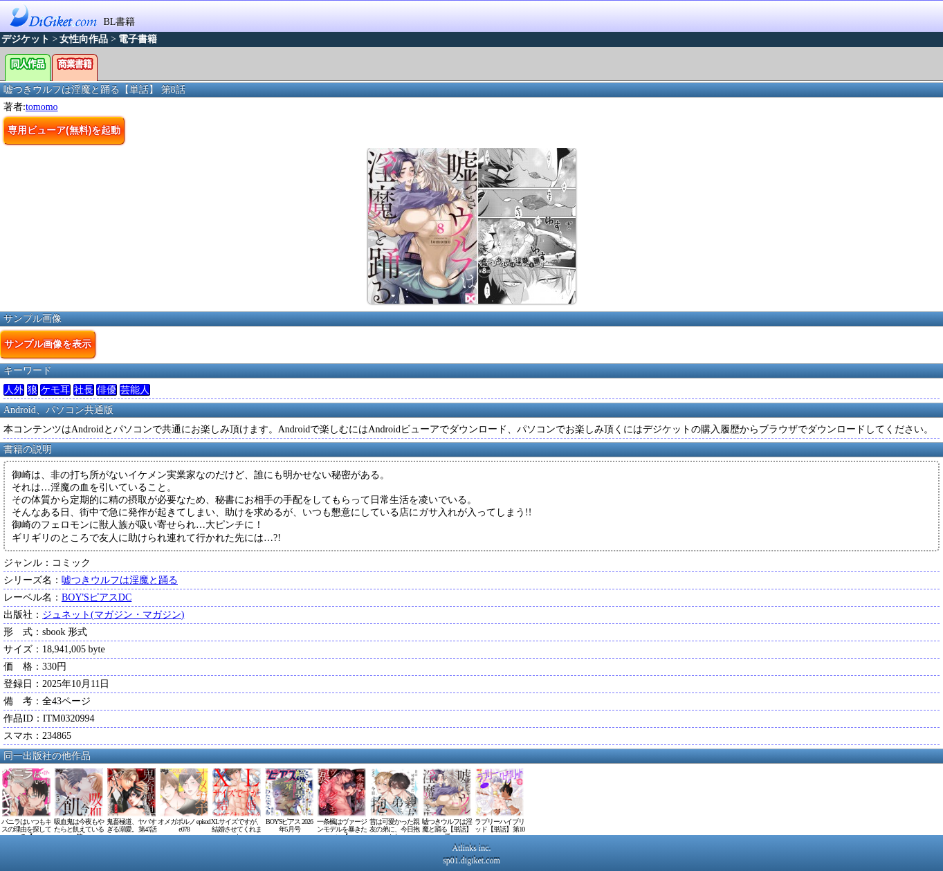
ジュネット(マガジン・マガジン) (113, 614)
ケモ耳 (55, 390)
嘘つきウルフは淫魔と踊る (120, 580)
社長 (83, 390)
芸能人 (134, 390)
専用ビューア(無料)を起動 (64, 130)
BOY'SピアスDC (96, 597)
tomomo (42, 107)
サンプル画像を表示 (47, 343)
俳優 (106, 390)
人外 (14, 390)
